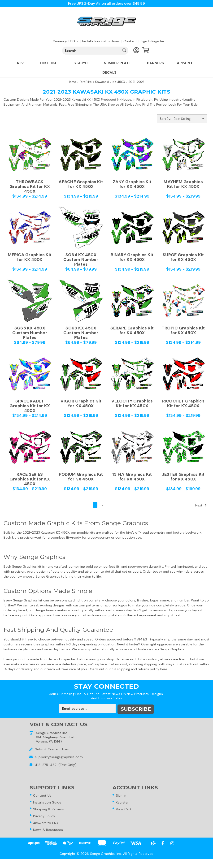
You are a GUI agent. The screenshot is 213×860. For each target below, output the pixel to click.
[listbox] (190, 119)
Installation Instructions (101, 41)
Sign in (146, 41)
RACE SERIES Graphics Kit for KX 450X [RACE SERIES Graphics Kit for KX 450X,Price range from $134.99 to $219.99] (29, 479)
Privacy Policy (45, 816)
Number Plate (119, 63)
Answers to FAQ (46, 823)
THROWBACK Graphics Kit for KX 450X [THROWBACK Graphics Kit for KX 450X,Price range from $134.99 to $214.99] (29, 186)
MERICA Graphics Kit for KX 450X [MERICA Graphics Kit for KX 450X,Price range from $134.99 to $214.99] (30, 257)
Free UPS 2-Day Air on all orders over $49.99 (106, 3)
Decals (109, 72)
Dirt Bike (50, 63)
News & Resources (49, 831)
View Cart (125, 809)
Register (158, 41)
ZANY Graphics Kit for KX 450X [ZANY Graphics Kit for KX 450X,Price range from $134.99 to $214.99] (132, 184)
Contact (130, 41)
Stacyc (82, 63)
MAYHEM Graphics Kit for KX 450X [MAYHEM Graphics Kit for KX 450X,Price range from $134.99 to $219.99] (183, 184)
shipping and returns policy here (142, 669)
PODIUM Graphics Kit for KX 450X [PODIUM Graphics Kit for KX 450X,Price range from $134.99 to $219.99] (81, 477)
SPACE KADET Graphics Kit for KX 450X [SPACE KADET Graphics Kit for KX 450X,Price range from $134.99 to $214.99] (29, 406)
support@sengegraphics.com (59, 756)
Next (201, 505)
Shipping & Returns (49, 809)
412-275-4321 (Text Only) (56, 764)
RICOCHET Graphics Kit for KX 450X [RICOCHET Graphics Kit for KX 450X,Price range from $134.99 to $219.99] (183, 404)
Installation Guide (48, 802)
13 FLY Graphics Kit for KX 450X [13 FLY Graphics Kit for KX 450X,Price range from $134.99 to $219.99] (132, 477)
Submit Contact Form (52, 748)
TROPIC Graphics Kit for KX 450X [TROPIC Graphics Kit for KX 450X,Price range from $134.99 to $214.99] (183, 331)
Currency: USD (65, 41)
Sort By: (165, 119)
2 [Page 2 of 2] (103, 505)
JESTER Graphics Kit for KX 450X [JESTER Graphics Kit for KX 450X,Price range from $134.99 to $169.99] (183, 477)
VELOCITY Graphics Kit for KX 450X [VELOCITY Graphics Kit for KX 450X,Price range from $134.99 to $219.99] (132, 404)
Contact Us (43, 795)
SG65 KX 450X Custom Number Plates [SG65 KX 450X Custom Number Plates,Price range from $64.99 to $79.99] (29, 333)
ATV (22, 63)
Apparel (186, 63)
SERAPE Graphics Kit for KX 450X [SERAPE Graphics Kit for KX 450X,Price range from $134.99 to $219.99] (132, 331)
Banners (155, 63)
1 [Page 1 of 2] (95, 505)
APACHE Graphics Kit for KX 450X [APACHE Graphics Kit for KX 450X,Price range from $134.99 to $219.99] (81, 184)
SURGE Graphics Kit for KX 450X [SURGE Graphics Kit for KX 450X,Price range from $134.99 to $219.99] (183, 257)
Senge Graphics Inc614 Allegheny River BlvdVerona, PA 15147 (55, 736)
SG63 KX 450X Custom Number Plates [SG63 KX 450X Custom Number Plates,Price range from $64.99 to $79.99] (80, 333)
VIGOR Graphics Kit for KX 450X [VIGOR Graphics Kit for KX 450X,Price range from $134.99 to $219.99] (81, 404)
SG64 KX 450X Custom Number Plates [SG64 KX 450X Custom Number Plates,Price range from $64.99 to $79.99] (80, 259)
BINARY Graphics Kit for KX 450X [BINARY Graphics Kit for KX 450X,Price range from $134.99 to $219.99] (132, 257)
